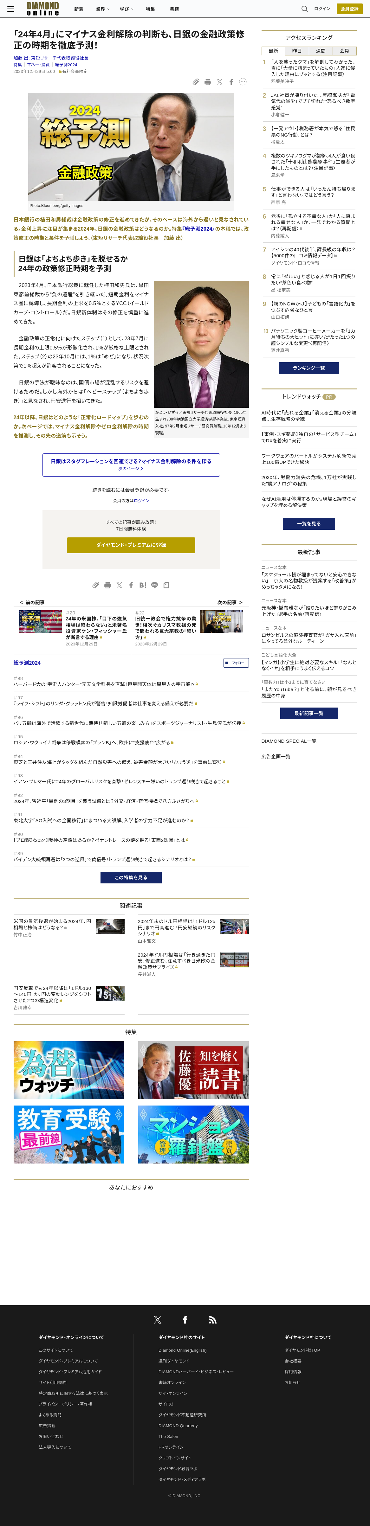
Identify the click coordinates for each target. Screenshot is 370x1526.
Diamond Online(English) (183, 1350)
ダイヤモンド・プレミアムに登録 (131, 545)
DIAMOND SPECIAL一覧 (289, 741)
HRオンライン (171, 1447)
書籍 (180, 11)
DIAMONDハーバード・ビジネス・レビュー (196, 1371)
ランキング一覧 (309, 368)
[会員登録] (344, 11)
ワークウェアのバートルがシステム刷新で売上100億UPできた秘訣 (309, 459)
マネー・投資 (38, 64)
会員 (344, 51)
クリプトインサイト (175, 1458)
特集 (156, 11)
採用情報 (293, 1371)
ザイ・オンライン (173, 1393)
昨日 (297, 51)
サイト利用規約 (53, 1382)
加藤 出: (51, 58)
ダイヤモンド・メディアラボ (182, 1479)
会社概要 (293, 1361)
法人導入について (55, 1447)
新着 (85, 11)
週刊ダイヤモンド (174, 1361)
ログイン (316, 11)
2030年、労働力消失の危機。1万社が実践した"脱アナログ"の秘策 (309, 480)
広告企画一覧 (276, 756)
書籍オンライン (172, 1382)
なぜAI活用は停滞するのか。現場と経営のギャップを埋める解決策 (309, 502)
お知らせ (293, 1382)
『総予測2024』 (198, 229)
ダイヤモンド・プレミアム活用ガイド (70, 1371)
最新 (273, 51)
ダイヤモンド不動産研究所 (182, 1415)
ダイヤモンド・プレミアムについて (68, 1361)
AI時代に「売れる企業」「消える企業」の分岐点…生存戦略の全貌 (309, 416)
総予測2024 (66, 64)
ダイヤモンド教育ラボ (178, 1468)
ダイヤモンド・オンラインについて (71, 1337)
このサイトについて (56, 1350)
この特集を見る (131, 877)
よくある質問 (50, 1415)
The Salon (168, 1436)
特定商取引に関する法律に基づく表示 (73, 1393)
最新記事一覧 (309, 713)
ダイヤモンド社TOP (302, 1350)
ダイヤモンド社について (308, 1337)
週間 (321, 51)
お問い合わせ (51, 1436)
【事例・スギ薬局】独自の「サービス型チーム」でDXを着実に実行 (309, 437)
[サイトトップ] (43, 11)
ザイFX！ (166, 1404)
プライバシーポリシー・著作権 (66, 1404)
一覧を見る (309, 523)
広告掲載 (47, 1425)
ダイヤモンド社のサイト (182, 1337)
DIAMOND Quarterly (178, 1425)
